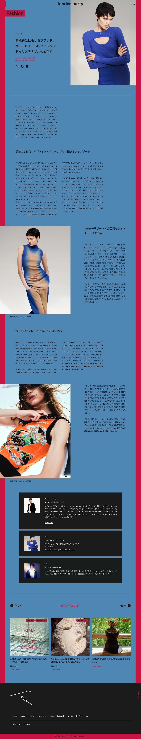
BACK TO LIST (70, 605)
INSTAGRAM (49, 523)
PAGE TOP (138, 695)
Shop (15, 716)
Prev (15, 605)
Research (60, 716)
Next (125, 605)
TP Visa (79, 716)
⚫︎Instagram (26, 724)
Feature (23, 716)
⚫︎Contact (16, 724)
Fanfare (70, 716)
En (131, 4)
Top (86, 716)
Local (52, 716)
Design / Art (42, 716)
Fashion (32, 716)
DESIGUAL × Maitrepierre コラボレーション (60, 549)
